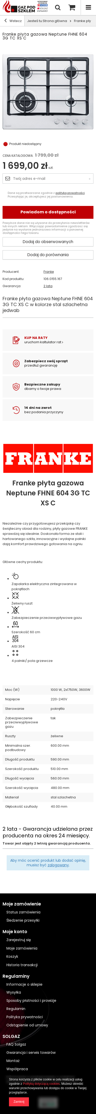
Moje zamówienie (22, 904)
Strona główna (55, 20)
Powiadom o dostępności (48, 212)
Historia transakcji (22, 965)
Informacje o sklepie (24, 984)
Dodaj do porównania (48, 254)
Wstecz (13, 20)
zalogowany (58, 865)
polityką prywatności (70, 193)
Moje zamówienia (21, 948)
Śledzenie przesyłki (22, 920)
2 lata (48, 286)
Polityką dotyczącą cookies (41, 1084)
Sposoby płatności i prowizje (31, 1000)
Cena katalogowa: (18, 156)
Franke (49, 272)
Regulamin (15, 1009)
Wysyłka (13, 992)
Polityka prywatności (24, 1017)
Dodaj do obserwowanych (48, 241)
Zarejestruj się (18, 940)
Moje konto (15, 932)
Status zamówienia (23, 912)
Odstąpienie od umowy (27, 1025)
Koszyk (12, 956)
